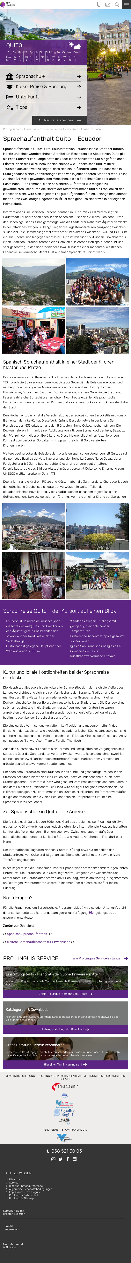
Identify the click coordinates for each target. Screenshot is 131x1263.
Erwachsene (32, 129)
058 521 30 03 (66, 1151)
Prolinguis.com (12, 129)
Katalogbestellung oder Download (63, 1029)
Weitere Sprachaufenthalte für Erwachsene (38, 942)
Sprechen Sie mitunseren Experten (14, 1212)
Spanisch (72, 129)
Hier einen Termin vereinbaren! (63, 1064)
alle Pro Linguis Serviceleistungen (97, 958)
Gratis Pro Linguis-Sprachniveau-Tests (63, 994)
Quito (14, 45)
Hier (92, 913)
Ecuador (86, 129)
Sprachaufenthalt (53, 129)
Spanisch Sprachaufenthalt (27, 934)
